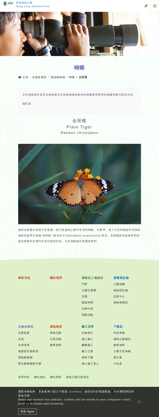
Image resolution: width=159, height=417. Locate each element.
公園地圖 (119, 284)
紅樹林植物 (67, 94)
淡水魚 (128, 94)
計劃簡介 (87, 332)
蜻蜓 (89, 94)
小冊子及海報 (122, 351)
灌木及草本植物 (44, 94)
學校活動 (56, 332)
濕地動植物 (58, 77)
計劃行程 (87, 308)
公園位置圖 (89, 290)
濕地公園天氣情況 (77, 376)
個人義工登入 (90, 363)
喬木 (57, 94)
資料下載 (87, 357)
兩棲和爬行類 (115, 94)
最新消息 (24, 277)
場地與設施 (120, 290)
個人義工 (87, 338)
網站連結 (40, 376)
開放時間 (87, 302)
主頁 (23, 77)
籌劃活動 (87, 314)
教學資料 (56, 344)
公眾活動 (56, 338)
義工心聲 (87, 351)
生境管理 (24, 344)
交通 (85, 296)
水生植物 (28, 94)
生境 (21, 338)
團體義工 (87, 344)
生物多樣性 (39, 77)
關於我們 (56, 277)
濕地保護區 (120, 302)
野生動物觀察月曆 (29, 363)
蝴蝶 (72, 77)
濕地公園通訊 (122, 338)
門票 (85, 284)
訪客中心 (119, 296)
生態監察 (24, 332)
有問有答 (24, 376)
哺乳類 (26, 103)
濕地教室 (56, 326)
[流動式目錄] (146, 6)
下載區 (118, 326)
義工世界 (88, 326)
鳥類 (78, 94)
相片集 (117, 357)
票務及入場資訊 (92, 277)
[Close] (139, 405)
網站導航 (56, 376)
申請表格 (119, 332)
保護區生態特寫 (28, 351)
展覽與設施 (121, 277)
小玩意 (117, 363)
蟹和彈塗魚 (99, 94)
